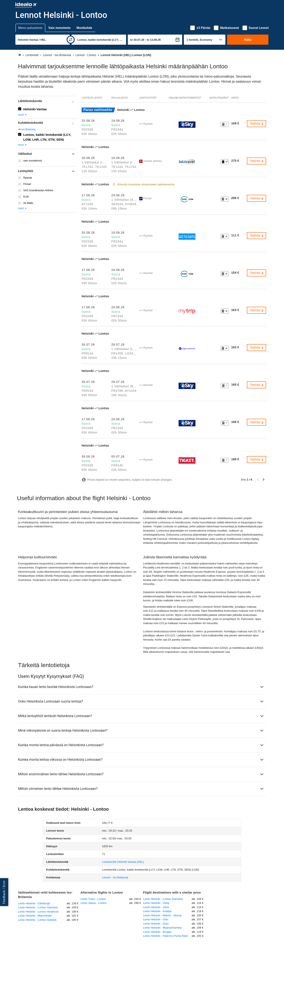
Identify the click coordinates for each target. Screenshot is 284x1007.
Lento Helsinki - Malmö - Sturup (162, 915)
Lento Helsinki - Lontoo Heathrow (38, 911)
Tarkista (257, 123)
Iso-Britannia (28, 129)
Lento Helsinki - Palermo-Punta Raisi (165, 935)
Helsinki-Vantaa (35, 109)
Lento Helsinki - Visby (156, 903)
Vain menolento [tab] (59, 28)
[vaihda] (71, 40)
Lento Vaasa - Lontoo (93, 903)
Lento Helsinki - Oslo (155, 919)
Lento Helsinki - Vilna (156, 907)
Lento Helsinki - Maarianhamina (162, 927)
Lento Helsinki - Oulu (156, 923)
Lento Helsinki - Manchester (35, 915)
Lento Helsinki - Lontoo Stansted (38, 907)
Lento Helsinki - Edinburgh (34, 903)
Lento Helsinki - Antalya (157, 911)
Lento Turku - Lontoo (93, 899)
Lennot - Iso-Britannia (115, 877)
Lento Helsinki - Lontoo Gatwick (37, 919)
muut (22, 114)
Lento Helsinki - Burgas (157, 931)
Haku (248, 39)
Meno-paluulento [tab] (30, 28)
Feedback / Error (4, 892)
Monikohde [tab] (84, 28)
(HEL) (123, 861)
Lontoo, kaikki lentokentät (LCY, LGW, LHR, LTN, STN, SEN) (47, 137)
